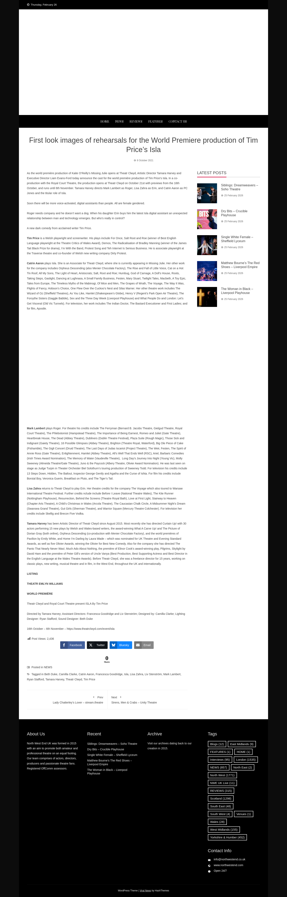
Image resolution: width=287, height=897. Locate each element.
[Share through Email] (144, 645)
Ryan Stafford (35, 679)
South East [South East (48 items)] (220, 806)
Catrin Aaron (86, 674)
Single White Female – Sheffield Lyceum (112, 755)
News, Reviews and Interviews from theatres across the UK (143, 37)
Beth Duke (50, 674)
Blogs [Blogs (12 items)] (217, 744)
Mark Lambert (171, 674)
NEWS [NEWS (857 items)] (218, 767)
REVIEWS (136, 121)
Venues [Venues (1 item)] (243, 814)
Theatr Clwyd (74, 679)
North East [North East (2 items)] (242, 767)
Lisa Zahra (136, 674)
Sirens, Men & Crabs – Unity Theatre (147, 699)
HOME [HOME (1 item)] (243, 752)
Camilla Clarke (68, 674)
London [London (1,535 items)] (246, 759)
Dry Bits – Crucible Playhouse (105, 749)
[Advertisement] (143, 85)
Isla (126, 674)
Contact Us (178, 121)
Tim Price (89, 679)
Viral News (145, 890)
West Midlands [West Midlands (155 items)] (224, 829)
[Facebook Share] (72, 645)
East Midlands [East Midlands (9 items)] (242, 744)
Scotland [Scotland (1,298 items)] (220, 798)
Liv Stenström (153, 674)
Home (104, 121)
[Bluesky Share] (121, 645)
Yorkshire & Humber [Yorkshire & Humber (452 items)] (227, 837)
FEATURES (155, 121)
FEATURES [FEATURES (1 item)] (220, 752)
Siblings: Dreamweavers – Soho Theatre (112, 743)
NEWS (119, 121)
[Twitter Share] (97, 645)
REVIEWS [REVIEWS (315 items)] (221, 790)
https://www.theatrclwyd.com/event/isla (91, 628)
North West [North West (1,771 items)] (222, 775)
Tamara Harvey (54, 679)
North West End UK (143, 30)
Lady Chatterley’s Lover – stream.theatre (67, 699)
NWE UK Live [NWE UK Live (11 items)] (222, 783)
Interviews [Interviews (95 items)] (220, 759)
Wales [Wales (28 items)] (217, 821)
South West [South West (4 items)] (220, 814)
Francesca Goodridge (109, 674)
